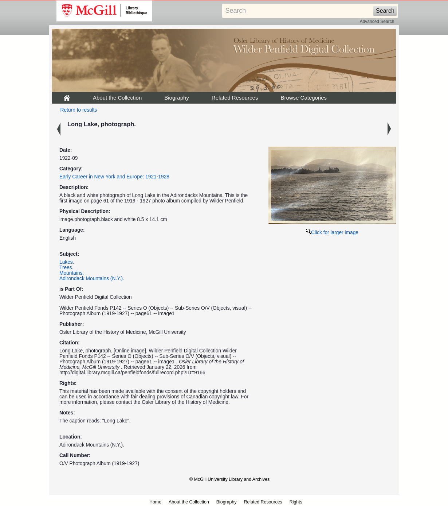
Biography (176, 97)
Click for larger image (332, 232)
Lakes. (66, 262)
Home (155, 502)
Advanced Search (377, 21)
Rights (296, 502)
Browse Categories (303, 97)
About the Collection (117, 97)
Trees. (66, 267)
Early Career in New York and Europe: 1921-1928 (114, 176)
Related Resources (235, 97)
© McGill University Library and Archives (229, 479)
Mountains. (71, 273)
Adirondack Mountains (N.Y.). (91, 278)
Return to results (78, 110)
